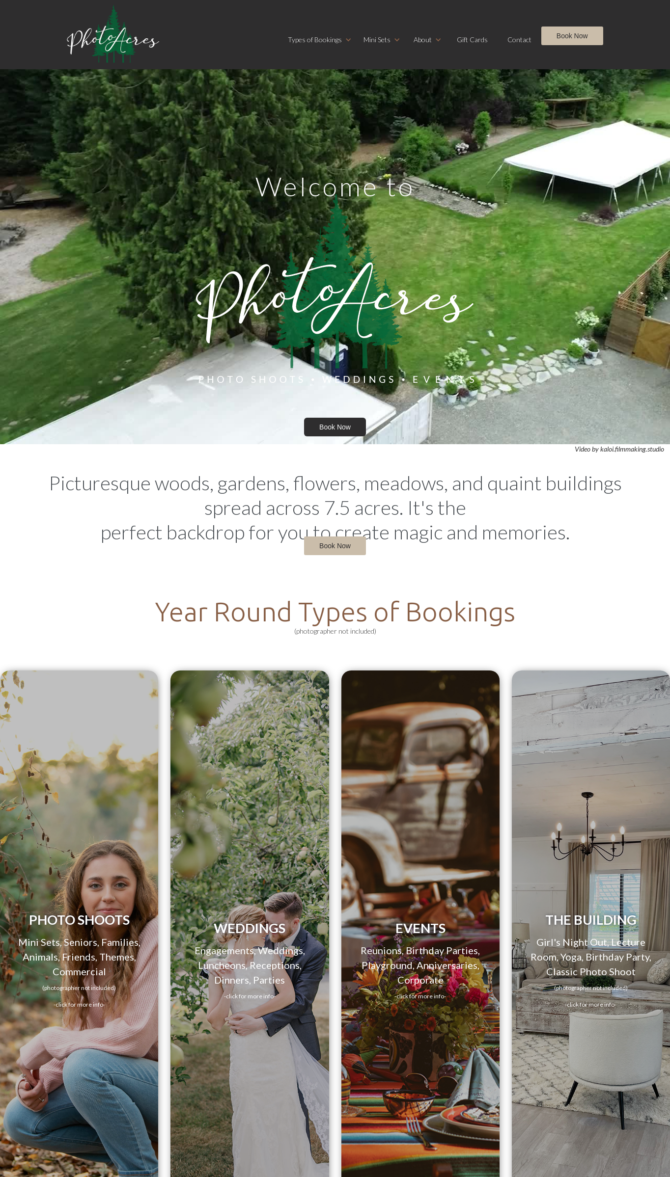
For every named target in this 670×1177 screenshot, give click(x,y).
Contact (519, 39)
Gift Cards (472, 39)
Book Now (572, 36)
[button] (320, 39)
